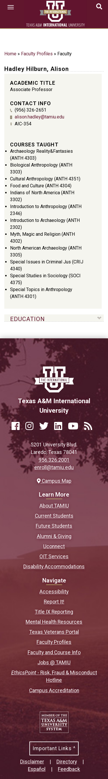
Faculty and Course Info (54, 652)
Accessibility (54, 592)
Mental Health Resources (54, 622)
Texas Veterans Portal (54, 632)
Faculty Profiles (37, 53)
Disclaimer (32, 762)
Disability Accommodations (54, 566)
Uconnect (54, 546)
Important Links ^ (54, 748)
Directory (66, 762)
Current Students (54, 516)
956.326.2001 (54, 460)
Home (10, 53)
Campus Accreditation (54, 690)
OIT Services (54, 556)
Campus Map (54, 481)
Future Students (54, 526)
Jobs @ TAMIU (54, 662)
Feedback (69, 769)
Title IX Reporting (54, 612)
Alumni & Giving (54, 536)
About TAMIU (54, 506)
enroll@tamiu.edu (54, 467)
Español (37, 769)
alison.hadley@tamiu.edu (39, 117)
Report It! (54, 602)
